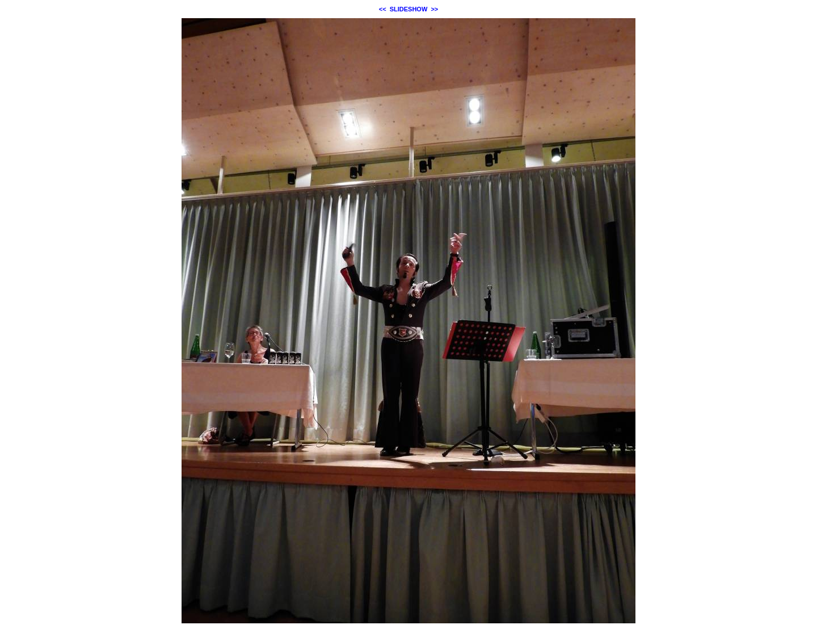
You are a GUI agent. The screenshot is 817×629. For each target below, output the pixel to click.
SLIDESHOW (409, 9)
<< (382, 9)
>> (434, 9)
